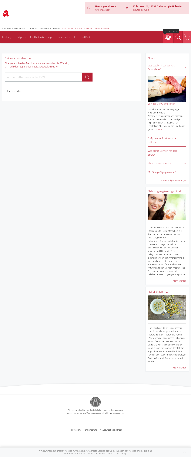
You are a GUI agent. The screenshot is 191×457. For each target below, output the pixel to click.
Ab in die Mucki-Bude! (159, 163)
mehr (160, 129)
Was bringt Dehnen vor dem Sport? (162, 152)
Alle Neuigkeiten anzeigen (174, 180)
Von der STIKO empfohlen (161, 103)
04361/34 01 (67, 28)
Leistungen (7, 37)
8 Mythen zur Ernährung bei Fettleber (162, 140)
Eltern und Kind (82, 37)
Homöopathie (64, 37)
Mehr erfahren (179, 280)
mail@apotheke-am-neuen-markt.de (92, 28)
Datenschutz (91, 429)
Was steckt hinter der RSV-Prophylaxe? (162, 67)
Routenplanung (141, 9)
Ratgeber (21, 37)
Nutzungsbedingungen (111, 429)
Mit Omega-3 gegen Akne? (162, 172)
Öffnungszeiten (102, 9)
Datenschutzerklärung (116, 453)
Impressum (75, 429)
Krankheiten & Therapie (41, 37)
